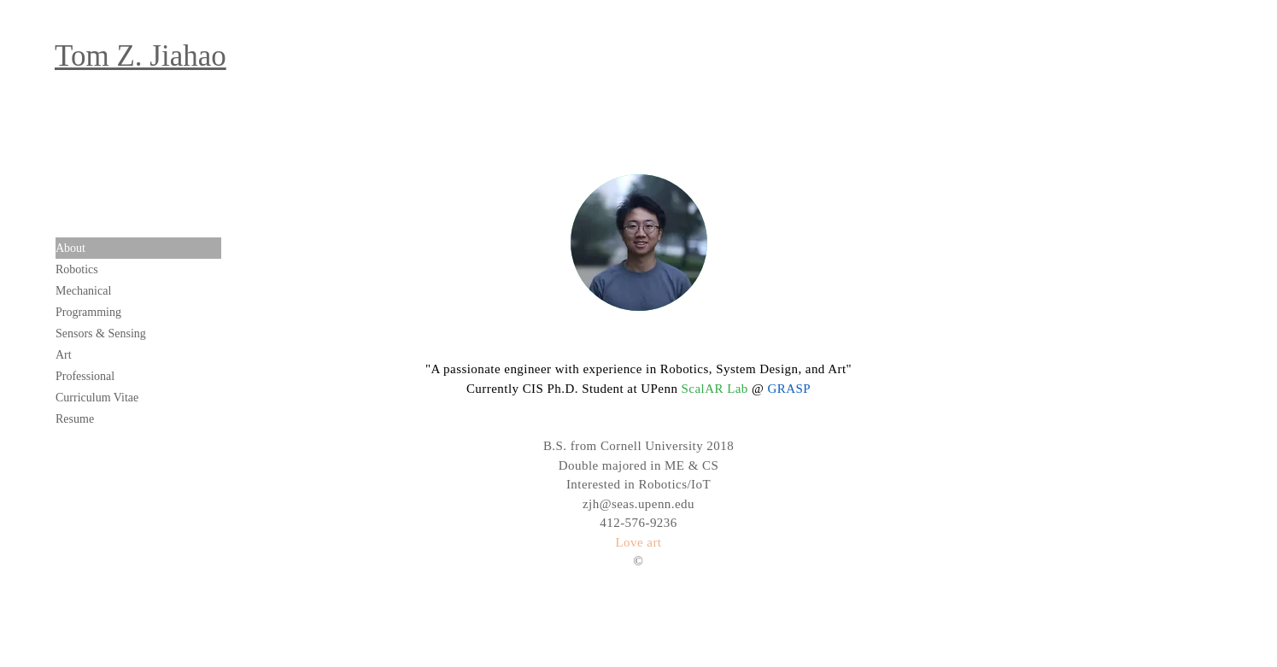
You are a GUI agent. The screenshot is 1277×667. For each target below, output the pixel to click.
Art (64, 354)
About (70, 248)
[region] (639, 242)
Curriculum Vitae (97, 397)
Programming (88, 312)
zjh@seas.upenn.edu (638, 504)
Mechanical (83, 290)
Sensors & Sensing (101, 333)
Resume (75, 418)
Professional (85, 376)
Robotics (77, 269)
